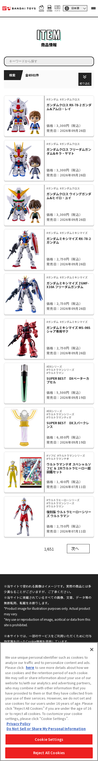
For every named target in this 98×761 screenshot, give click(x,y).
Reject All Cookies (49, 752)
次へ (75, 548)
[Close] (91, 649)
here (30, 667)
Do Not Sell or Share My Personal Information (46, 728)
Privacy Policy (18, 723)
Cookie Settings (49, 739)
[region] (49, 701)
